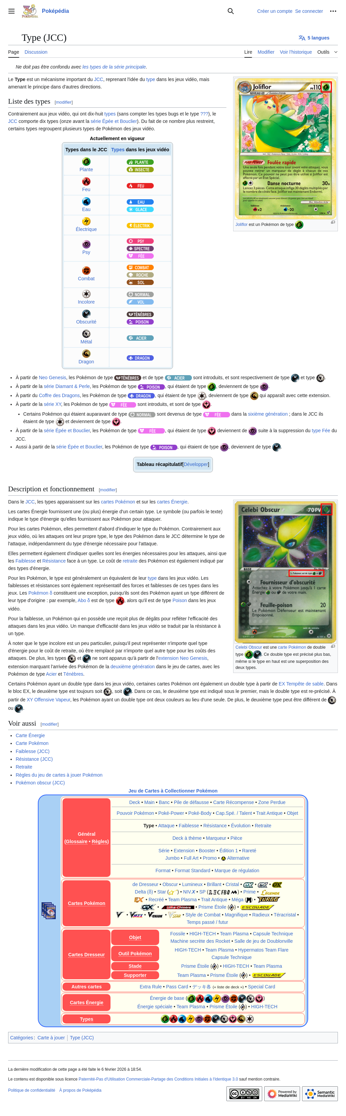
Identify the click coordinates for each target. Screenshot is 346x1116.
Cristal (232, 884)
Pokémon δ (40, 593)
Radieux (260, 914)
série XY (52, 404)
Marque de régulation (237, 870)
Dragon (86, 361)
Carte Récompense (233, 802)
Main (149, 802)
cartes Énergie (172, 501)
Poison (179, 600)
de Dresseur (145, 884)
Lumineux (192, 884)
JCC (98, 79)
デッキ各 (201, 986)
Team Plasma (182, 899)
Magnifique (236, 914)
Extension (184, 850)
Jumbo (172, 858)
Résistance (54, 561)
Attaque (166, 825)
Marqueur (216, 838)
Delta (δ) (144, 891)
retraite (130, 561)
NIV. (189, 891)
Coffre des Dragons (59, 395)
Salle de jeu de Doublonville (263, 941)
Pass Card (177, 986)
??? (204, 113)
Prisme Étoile (212, 907)
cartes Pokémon (118, 501)
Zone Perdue (272, 802)
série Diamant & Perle (67, 386)
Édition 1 (228, 850)
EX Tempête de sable (301, 683)
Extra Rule (151, 986)
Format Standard (192, 870)
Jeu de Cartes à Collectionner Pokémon (173, 791)
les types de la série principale (114, 67)
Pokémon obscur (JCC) (40, 782)
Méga (237, 899)
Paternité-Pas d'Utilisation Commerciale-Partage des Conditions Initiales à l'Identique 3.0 (158, 1079)
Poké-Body (199, 813)
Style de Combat (203, 914)
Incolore (86, 302)
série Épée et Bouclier (114, 121)
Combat (86, 278)
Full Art (191, 858)
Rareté (249, 850)
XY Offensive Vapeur (48, 699)
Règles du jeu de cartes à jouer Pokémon (59, 775)
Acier (51, 674)
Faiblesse (26, 561)
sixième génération (268, 414)
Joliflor (242, 224)
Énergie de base (167, 998)
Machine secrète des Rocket (200, 941)
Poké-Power (171, 813)
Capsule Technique (273, 933)
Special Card (261, 986)
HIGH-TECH (203, 933)
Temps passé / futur (207, 922)
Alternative (238, 858)
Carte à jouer (51, 1037)
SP (202, 891)
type (150, 79)
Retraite (24, 767)
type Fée (321, 430)
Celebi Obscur (249, 647)
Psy (86, 252)
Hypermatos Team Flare (263, 950)
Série (164, 850)
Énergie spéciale (154, 1006)
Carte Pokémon (32, 743)
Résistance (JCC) (34, 759)
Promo (210, 858)
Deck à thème (186, 838)
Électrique (86, 229)
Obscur (170, 884)
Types (117, 149)
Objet (292, 813)
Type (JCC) (82, 1037)
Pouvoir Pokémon (135, 813)
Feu (86, 189)
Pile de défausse (191, 802)
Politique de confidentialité (31, 1090)
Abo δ (84, 600)
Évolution (241, 825)
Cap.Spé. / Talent (234, 813)
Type (149, 825)
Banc (164, 802)
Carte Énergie (30, 735)
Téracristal (285, 914)
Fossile (177, 933)
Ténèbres (73, 674)
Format (162, 870)
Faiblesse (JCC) (32, 751)
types (110, 113)
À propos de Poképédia (80, 1090)
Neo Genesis (52, 377)
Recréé (156, 899)
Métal (86, 341)
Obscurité (86, 322)
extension (168, 658)
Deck (134, 802)
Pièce (236, 838)
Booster (207, 850)
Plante (86, 169)
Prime (249, 891)
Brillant (214, 884)
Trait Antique (269, 813)
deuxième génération (132, 666)
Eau (86, 209)
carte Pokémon (292, 647)
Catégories (21, 1037)
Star (161, 891)
